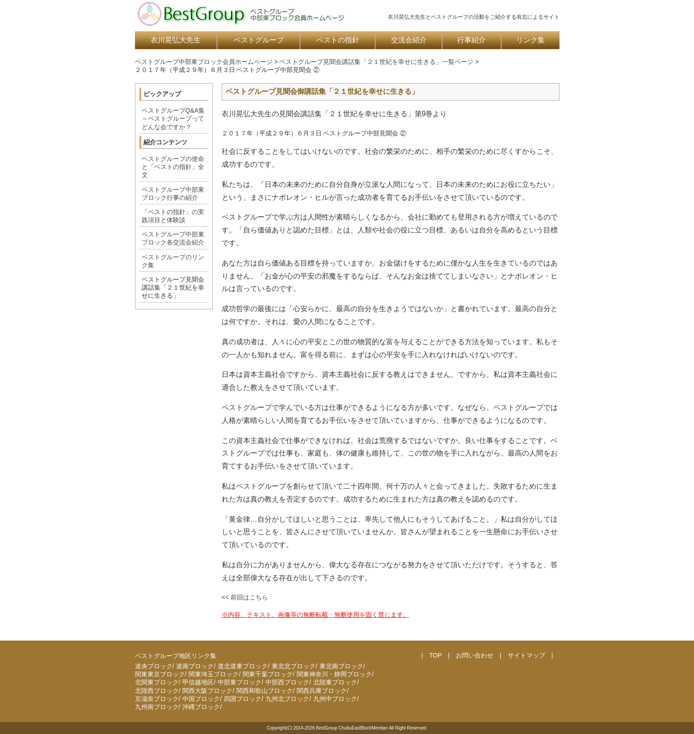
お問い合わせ (474, 655)
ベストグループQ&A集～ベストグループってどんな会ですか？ (173, 118)
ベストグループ (259, 40)
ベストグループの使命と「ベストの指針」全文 (173, 166)
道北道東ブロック (243, 666)
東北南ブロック (341, 666)
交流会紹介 (409, 40)
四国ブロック (242, 698)
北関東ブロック (157, 682)
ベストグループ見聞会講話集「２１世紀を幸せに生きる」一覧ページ (376, 61)
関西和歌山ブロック (264, 690)
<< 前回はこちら (245, 597)
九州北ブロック (287, 698)
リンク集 (530, 40)
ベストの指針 (337, 40)
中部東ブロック (239, 682)
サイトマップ (526, 655)
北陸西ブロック (157, 690)
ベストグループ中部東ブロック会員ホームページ (204, 61)
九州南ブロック (157, 706)
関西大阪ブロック (207, 690)
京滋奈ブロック (157, 698)
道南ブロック (195, 666)
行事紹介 (471, 40)
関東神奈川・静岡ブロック (334, 674)
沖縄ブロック (201, 706)
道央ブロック (153, 666)
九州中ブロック (335, 698)
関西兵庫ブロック (322, 690)
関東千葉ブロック (268, 674)
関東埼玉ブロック (214, 674)
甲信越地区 (198, 682)
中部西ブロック (287, 682)
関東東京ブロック (160, 674)
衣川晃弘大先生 (176, 40)
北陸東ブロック (335, 682)
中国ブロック (201, 698)
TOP (435, 655)
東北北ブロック (293, 666)
